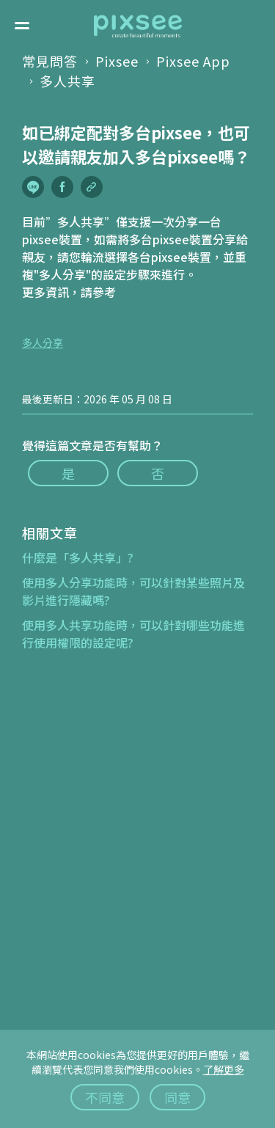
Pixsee (117, 60)
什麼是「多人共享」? (77, 557)
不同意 (105, 1097)
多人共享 (67, 80)
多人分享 (42, 342)
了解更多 (223, 1069)
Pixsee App (193, 60)
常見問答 (50, 60)
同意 (177, 1097)
